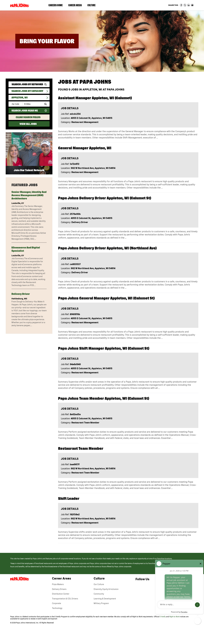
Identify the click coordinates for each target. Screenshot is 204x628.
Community (99, 594)
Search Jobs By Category (27, 90)
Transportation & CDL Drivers (65, 599)
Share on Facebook (181, 5)
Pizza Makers (58, 584)
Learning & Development (105, 599)
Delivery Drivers (59, 589)
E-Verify (163, 617)
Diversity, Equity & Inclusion (106, 589)
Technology (57, 608)
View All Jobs (28, 123)
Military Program (101, 603)
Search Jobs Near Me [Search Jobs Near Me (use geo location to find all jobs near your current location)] (24, 110)
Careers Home (55, 5)
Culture (92, 5)
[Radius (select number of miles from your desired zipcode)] (32, 104)
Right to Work (174, 617)
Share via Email (192, 5)
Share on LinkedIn (188, 5)
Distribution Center (60, 594)
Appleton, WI (19, 97)
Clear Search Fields (28, 117)
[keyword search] (29, 84)
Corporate (56, 603)
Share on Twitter (184, 5)
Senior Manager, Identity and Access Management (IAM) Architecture (28, 195)
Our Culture (99, 584)
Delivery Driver (20, 293)
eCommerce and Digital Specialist (25, 249)
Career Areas (76, 5)
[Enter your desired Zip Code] (16, 104)
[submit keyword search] (45, 84)
